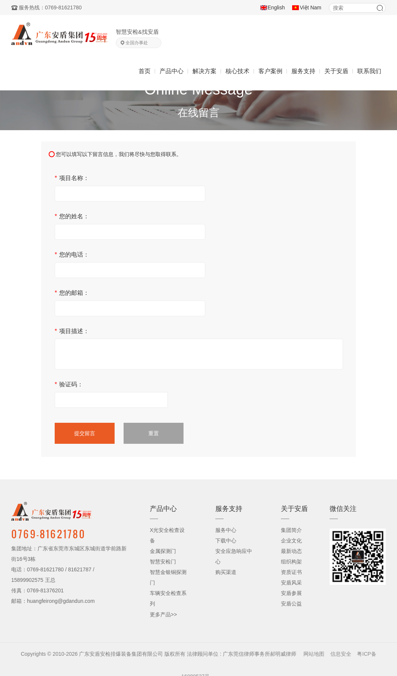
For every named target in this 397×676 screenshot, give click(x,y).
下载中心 (225, 541)
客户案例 (270, 71)
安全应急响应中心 (233, 556)
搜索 (379, 7)
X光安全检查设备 (167, 535)
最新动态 (291, 551)
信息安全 (340, 654)
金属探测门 (163, 551)
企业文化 (291, 541)
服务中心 (225, 530)
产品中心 (172, 71)
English (276, 8)
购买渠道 (225, 572)
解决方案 (204, 71)
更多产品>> (163, 614)
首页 (145, 71)
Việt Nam (310, 8)
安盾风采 (291, 583)
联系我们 (369, 71)
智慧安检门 (163, 562)
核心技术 (237, 71)
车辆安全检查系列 (168, 598)
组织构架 (291, 562)
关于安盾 (336, 71)
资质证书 (291, 572)
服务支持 (303, 71)
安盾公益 (291, 604)
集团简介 (291, 530)
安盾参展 (291, 593)
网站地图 (313, 654)
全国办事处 (136, 42)
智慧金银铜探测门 (168, 577)
